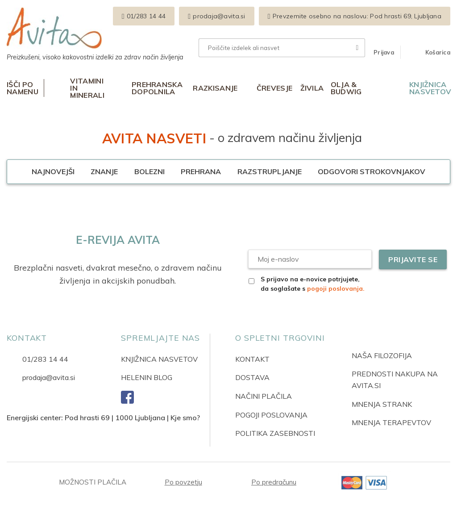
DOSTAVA (252, 377)
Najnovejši (53, 171)
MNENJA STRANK (382, 404)
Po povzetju (183, 482)
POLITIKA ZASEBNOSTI (275, 433)
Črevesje (275, 88)
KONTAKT (252, 359)
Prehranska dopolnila (157, 88)
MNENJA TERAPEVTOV (391, 422)
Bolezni (149, 171)
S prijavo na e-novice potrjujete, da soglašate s (313, 284)
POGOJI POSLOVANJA (271, 414)
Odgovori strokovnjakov (371, 171)
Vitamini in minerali (87, 88)
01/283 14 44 (45, 359)
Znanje (104, 171)
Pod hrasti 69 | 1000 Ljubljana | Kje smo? (132, 417)
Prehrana (201, 171)
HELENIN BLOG (146, 377)
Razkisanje (215, 88)
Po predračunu (273, 482)
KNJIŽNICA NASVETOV (159, 359)
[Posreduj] (357, 47)
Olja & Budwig (346, 88)
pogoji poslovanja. (336, 288)
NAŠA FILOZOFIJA (382, 355)
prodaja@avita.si (48, 377)
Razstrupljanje (269, 171)
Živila (312, 88)
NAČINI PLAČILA (263, 396)
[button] (384, 52)
